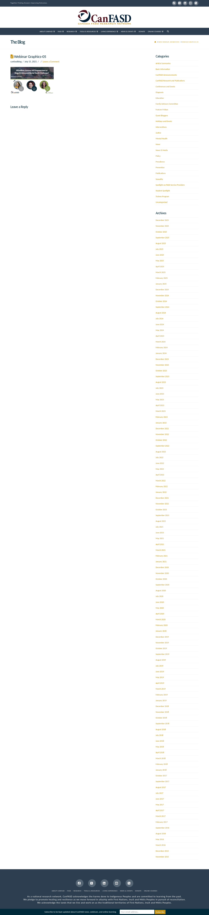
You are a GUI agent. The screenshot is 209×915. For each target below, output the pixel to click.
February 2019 (161, 695)
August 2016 (161, 833)
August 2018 (161, 729)
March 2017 (160, 816)
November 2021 (162, 503)
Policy (158, 156)
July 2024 (159, 318)
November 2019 (162, 642)
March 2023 (160, 411)
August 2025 (161, 243)
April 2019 (160, 683)
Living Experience (110, 891)
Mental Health (161, 138)
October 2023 (161, 370)
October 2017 (161, 775)
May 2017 (160, 804)
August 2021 (161, 521)
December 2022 (162, 428)
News (158, 144)
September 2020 (162, 585)
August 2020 (161, 590)
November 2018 (162, 712)
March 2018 (160, 758)
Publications (161, 173)
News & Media (162, 150)
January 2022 (161, 492)
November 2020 (162, 573)
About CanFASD (58, 891)
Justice (158, 133)
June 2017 (160, 799)
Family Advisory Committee (167, 104)
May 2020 (160, 608)
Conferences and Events (165, 86)
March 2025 (160, 272)
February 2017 (161, 822)
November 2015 (162, 857)
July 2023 (159, 388)
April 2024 (160, 336)
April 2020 (160, 613)
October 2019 (161, 648)
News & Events (126, 891)
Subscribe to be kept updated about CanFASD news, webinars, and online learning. (80, 912)
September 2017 (162, 781)
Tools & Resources (92, 891)
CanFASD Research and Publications (170, 80)
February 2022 (161, 486)
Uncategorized (161, 202)
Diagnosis (159, 92)
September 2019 (162, 654)
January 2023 (161, 423)
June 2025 (160, 255)
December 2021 (162, 498)
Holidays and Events (164, 121)
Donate (138, 891)
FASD (69, 891)
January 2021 (161, 561)
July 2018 (159, 735)
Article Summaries (163, 63)
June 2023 (160, 394)
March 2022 (160, 480)
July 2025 (159, 249)
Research (77, 891)
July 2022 (159, 457)
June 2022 (160, 463)
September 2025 (162, 237)
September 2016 (162, 828)
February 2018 (161, 764)
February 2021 (161, 556)
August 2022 (161, 452)
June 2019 (160, 671)
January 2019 (161, 700)
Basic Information (163, 69)
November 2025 (162, 226)
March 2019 (160, 689)
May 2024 (160, 330)
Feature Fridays (162, 109)
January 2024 (161, 353)
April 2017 (160, 810)
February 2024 (161, 347)
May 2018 (160, 747)
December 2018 (162, 706)
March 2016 (160, 845)
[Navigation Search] (168, 31)
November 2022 (162, 434)
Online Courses (150, 891)
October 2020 (161, 579)
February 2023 (161, 417)
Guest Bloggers (162, 115)
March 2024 (160, 342)
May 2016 (160, 839)
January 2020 (161, 631)
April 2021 (160, 544)
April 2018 (160, 752)
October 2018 (161, 718)
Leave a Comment (51, 61)
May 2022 (160, 469)
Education (160, 98)
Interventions (161, 127)
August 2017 (161, 787)
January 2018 (161, 770)
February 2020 (161, 625)
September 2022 (162, 446)
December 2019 (162, 637)
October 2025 (161, 232)
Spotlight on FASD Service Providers (170, 185)
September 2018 (162, 723)
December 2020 (162, 567)
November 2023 (162, 365)
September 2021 (162, 515)
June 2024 (160, 324)
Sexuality (159, 179)
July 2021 (159, 527)
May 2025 (160, 260)
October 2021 (161, 509)
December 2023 (162, 359)
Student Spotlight (163, 190)
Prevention (160, 167)
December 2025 (162, 220)
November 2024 (162, 295)
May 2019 (160, 677)
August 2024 (161, 313)
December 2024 (162, 289)
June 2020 (160, 602)
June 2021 (160, 532)
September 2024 (162, 307)
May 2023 (160, 399)
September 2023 (162, 376)
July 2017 (159, 793)
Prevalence (160, 162)
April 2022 (160, 475)
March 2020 (160, 619)
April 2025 (160, 266)
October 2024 (161, 301)
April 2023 (160, 405)
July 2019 (159, 666)
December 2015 (162, 851)
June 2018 (160, 741)
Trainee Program (162, 196)
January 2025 (161, 284)
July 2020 (159, 596)
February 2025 (161, 278)
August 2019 (161, 660)
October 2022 (161, 440)
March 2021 (160, 550)
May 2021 (160, 538)
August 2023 (161, 382)
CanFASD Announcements (166, 75)
